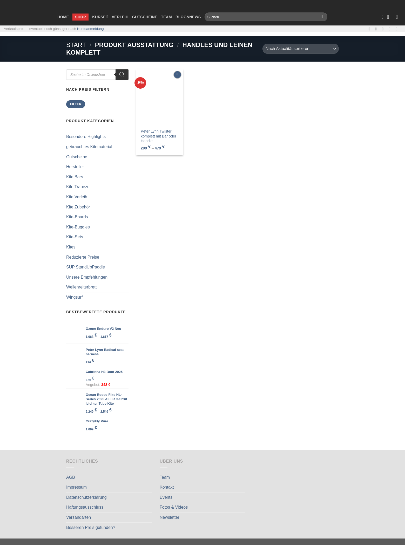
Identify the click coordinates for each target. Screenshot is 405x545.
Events (166, 497)
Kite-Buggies (78, 227)
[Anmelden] (398, 17)
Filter (75, 104)
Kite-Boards (77, 217)
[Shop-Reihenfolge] (300, 49)
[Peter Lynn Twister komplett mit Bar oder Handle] (159, 97)
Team (166, 17)
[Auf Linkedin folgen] (398, 29)
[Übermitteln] (322, 16)
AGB (70, 477)
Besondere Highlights (86, 136)
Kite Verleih (76, 197)
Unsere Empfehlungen (86, 277)
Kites (71, 247)
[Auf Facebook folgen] (370, 29)
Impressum (76, 487)
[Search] (122, 74)
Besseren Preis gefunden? (90, 527)
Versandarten (78, 517)
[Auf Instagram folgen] (377, 29)
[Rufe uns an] (391, 29)
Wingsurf (74, 297)
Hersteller (75, 167)
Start (76, 44)
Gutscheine (144, 17)
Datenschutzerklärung (86, 497)
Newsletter (169, 517)
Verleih (120, 17)
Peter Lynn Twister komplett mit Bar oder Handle (158, 136)
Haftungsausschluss (84, 507)
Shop (80, 17)
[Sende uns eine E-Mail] (384, 29)
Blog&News (188, 17)
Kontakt (167, 487)
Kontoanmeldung (90, 29)
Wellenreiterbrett (81, 287)
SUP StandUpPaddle (85, 267)
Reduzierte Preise (82, 257)
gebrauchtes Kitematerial (89, 147)
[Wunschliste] (382, 17)
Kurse (100, 16)
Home (63, 17)
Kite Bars (74, 177)
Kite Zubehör (78, 207)
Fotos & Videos (174, 507)
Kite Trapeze (78, 187)
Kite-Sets (74, 237)
